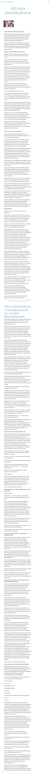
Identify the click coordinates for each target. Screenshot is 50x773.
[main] (18, 10)
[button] (1, 2)
